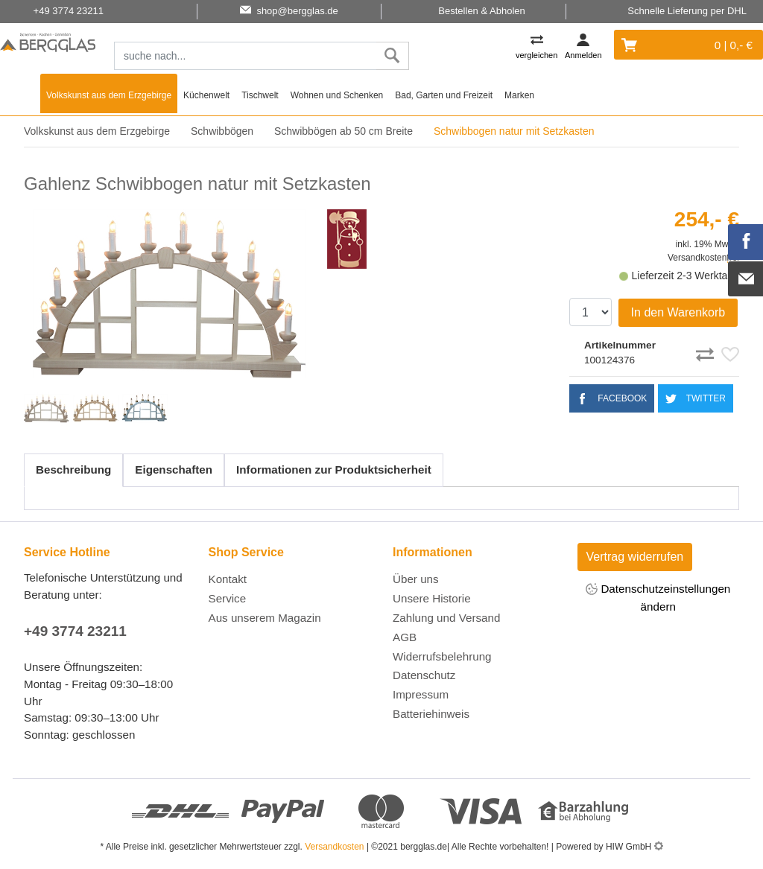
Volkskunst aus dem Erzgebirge (108, 95)
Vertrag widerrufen (635, 556)
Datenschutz (424, 675)
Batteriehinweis (431, 713)
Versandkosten (334, 846)
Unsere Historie (432, 598)
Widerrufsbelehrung (442, 656)
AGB (405, 637)
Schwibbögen (222, 131)
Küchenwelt (206, 95)
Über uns (416, 579)
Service (228, 598)
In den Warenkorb (678, 312)
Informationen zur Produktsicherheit (333, 469)
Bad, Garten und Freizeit (444, 95)
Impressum (421, 694)
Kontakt (228, 579)
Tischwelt (260, 95)
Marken (519, 95)
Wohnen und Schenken (337, 95)
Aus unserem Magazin (265, 617)
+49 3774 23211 (75, 631)
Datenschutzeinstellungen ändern (658, 597)
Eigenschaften (173, 469)
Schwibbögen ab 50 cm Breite (343, 131)
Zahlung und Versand (446, 617)
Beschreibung (73, 469)
